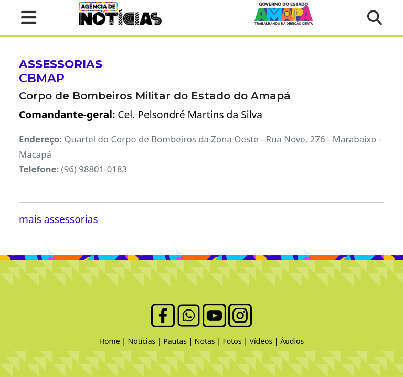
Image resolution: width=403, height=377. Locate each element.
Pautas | (179, 341)
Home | (113, 341)
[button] (25, 17)
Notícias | (146, 341)
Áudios (292, 341)
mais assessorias (58, 219)
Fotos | (236, 341)
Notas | (209, 341)
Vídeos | (265, 341)
